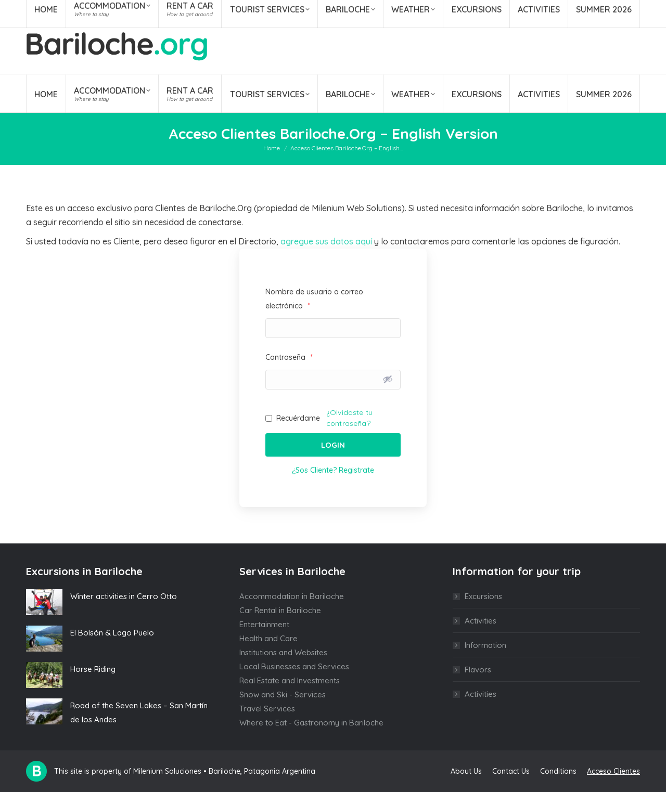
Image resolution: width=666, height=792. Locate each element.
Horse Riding (93, 669)
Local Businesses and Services (294, 666)
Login (333, 445)
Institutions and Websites (283, 652)
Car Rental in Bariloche (280, 610)
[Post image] (44, 602)
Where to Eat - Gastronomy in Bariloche (311, 723)
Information (485, 645)
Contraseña (289, 357)
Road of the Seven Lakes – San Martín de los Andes (139, 712)
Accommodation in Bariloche (291, 596)
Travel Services (267, 708)
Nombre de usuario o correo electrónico (314, 298)
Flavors (478, 669)
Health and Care (268, 638)
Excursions (483, 596)
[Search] (537, 9)
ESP (593, 9)
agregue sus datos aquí (326, 241)
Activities (480, 621)
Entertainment (264, 624)
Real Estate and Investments (289, 680)
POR (632, 9)
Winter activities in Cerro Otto (123, 596)
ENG (612, 9)
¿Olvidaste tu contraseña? (349, 418)
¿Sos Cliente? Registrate (333, 470)
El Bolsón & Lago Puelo (112, 633)
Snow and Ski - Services (282, 694)
